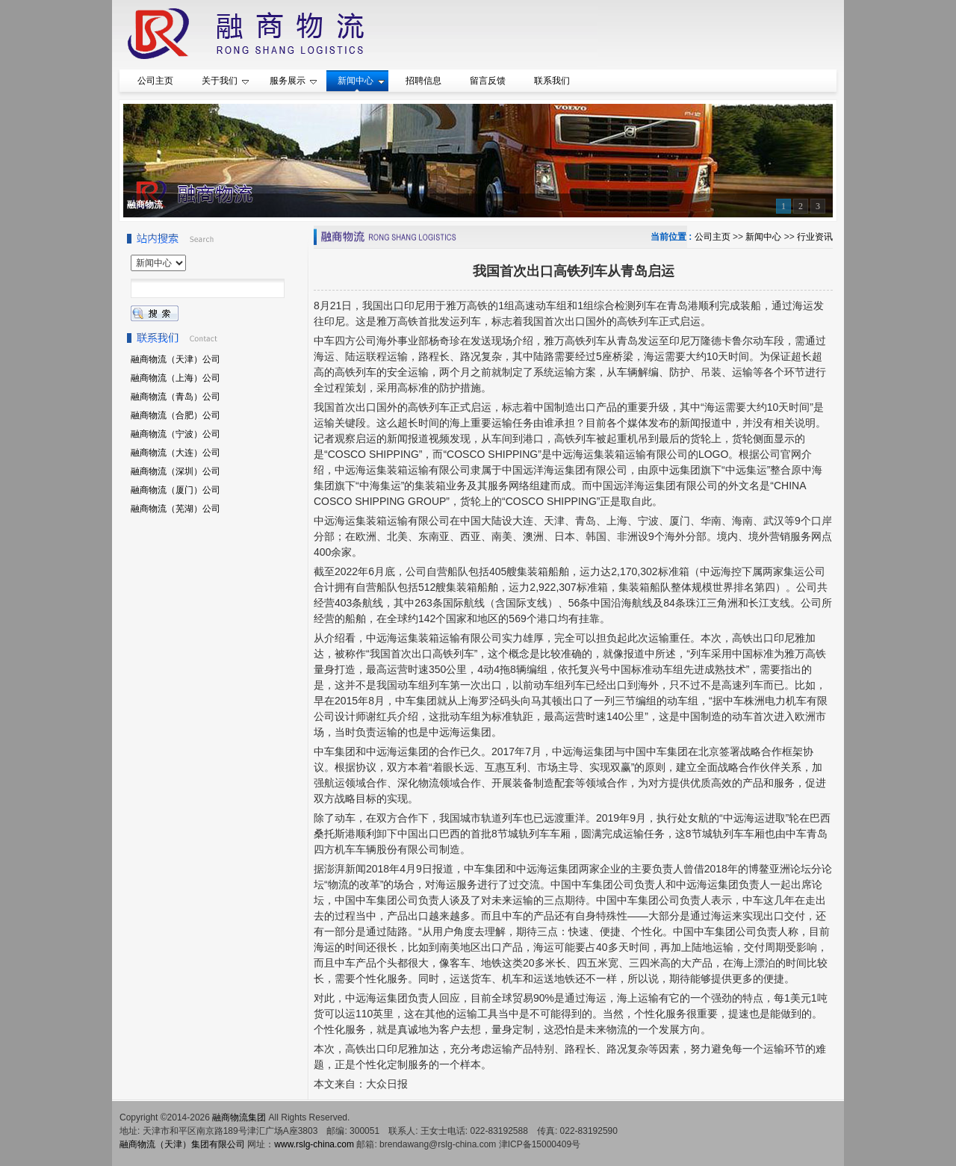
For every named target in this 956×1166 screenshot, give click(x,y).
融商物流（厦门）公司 (175, 490)
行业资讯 (815, 237)
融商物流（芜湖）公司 (175, 508)
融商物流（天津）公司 (175, 359)
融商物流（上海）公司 (175, 378)
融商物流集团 (239, 1117)
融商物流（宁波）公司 (175, 434)
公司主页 (712, 237)
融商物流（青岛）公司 (175, 396)
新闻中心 (763, 237)
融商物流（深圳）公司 (175, 471)
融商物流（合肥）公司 (175, 415)
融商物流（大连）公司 (175, 452)
